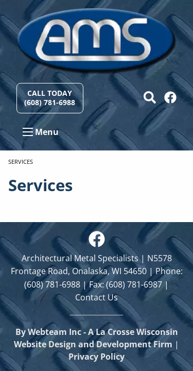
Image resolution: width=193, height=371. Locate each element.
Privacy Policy (96, 356)
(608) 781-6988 (52, 284)
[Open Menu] (28, 132)
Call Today (49, 97)
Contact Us (96, 297)
